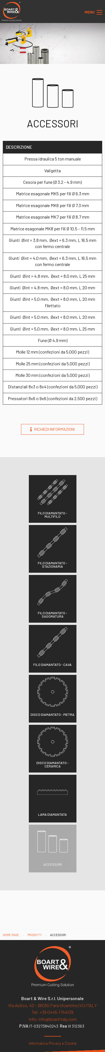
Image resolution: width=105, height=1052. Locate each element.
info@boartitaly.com (53, 1019)
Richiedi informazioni (52, 429)
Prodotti (34, 935)
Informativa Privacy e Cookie (52, 1043)
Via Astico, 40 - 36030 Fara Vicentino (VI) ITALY (52, 1005)
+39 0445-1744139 (52, 1012)
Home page (11, 935)
